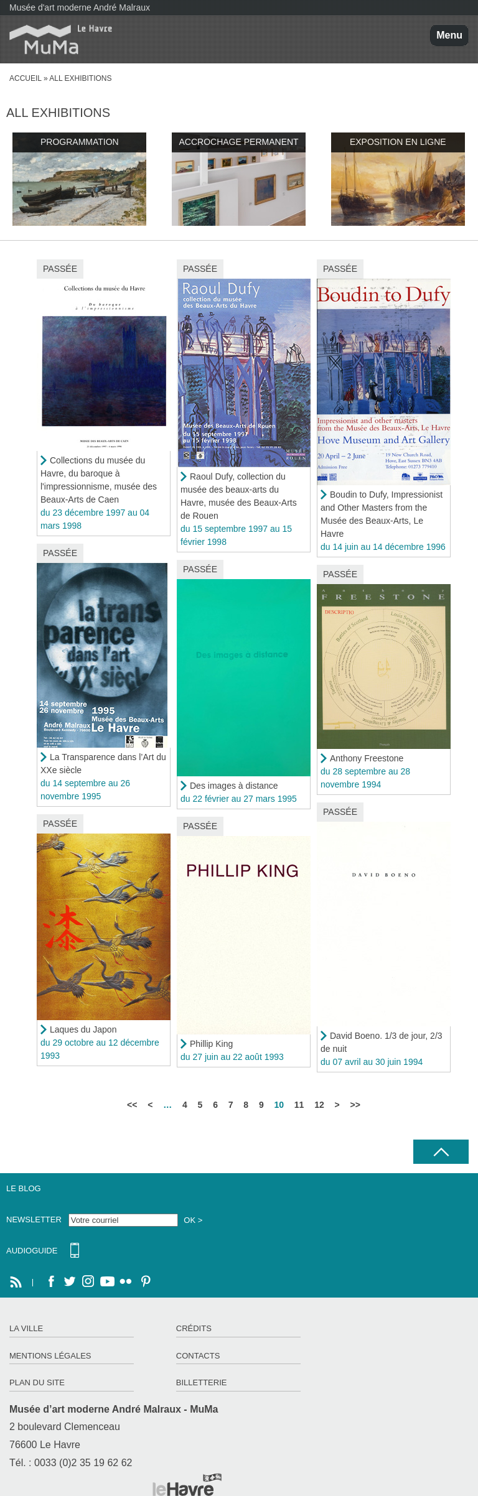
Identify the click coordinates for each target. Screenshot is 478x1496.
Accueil (25, 78)
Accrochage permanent (239, 142)
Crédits (194, 1328)
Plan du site (37, 1382)
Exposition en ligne (398, 142)
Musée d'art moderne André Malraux (79, 7)
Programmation (79, 142)
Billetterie (201, 1382)
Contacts (198, 1355)
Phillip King (211, 1044)
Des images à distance (234, 786)
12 (319, 1105)
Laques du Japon (83, 1029)
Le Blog (23, 1188)
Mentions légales (50, 1355)
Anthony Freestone (366, 758)
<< (132, 1105)
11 (299, 1105)
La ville (26, 1328)
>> (355, 1105)
